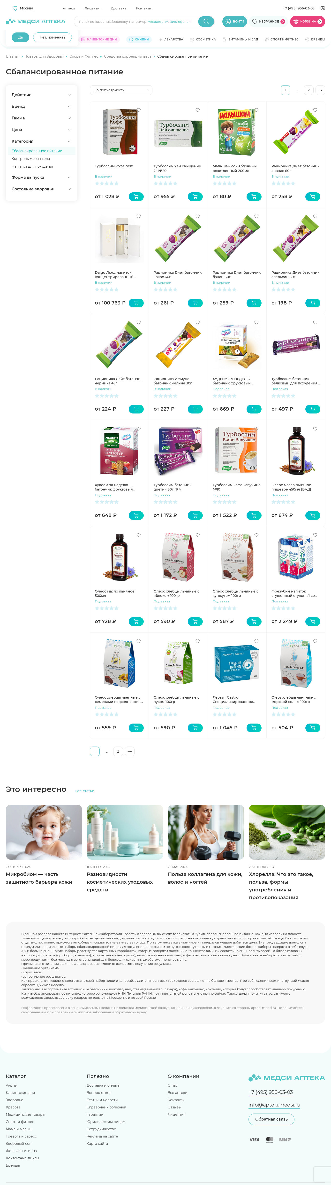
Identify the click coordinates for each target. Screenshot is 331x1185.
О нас (173, 1085)
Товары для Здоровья (45, 56)
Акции (11, 1085)
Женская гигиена (21, 1151)
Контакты (143, 8)
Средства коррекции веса (128, 56)
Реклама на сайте (102, 1136)
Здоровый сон (18, 1143)
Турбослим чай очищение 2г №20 (177, 168)
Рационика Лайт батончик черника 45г (119, 381)
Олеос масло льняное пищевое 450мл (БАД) (291, 487)
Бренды (13, 1165)
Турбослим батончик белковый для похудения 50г (294, 381)
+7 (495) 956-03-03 (299, 8)
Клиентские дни (20, 1093)
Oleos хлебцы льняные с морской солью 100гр (293, 699)
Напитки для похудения (33, 166)
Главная (13, 56)
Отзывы (174, 1107)
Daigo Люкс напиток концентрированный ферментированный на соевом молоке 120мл (116, 274)
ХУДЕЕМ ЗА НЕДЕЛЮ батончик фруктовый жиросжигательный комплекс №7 (232, 381)
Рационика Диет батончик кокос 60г (178, 274)
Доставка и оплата (103, 1085)
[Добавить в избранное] (138, 110)
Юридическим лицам (106, 1122)
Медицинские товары (25, 1114)
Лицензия (93, 8)
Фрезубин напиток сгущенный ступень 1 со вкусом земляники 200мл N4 (294, 593)
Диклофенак (180, 21)
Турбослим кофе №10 (114, 166)
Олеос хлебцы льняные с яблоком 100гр (176, 593)
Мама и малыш (19, 1129)
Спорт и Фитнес (84, 56)
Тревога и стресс (21, 1136)
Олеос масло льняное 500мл (115, 593)
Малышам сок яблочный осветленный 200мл (235, 168)
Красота (13, 1107)
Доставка (118, 8)
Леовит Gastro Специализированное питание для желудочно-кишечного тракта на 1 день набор (235, 699)
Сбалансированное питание (37, 151)
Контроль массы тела (31, 158)
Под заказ (221, 389)
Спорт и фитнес (20, 1122)
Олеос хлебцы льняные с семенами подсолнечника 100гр (119, 699)
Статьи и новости (102, 1100)
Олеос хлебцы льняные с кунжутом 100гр (235, 593)
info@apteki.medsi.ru (274, 1105)
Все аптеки (178, 1093)
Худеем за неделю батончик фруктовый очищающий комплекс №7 (119, 487)
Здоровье (14, 1100)
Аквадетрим (158, 21)
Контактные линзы (22, 1158)
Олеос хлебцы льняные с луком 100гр (176, 699)
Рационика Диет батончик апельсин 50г (295, 274)
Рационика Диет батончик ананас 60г (295, 168)
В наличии (104, 176)
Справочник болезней (107, 1107)
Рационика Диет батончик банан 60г (237, 274)
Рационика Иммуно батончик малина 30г (173, 381)
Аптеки (69, 8)
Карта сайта (97, 1143)
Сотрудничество (101, 1129)
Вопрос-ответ (99, 1093)
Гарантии (95, 1114)
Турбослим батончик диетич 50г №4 (172, 487)
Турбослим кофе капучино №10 (237, 487)
